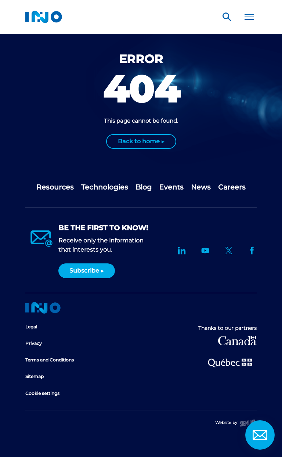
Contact (260, 435)
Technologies (104, 187)
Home (43, 308)
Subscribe (84, 270)
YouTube (205, 250)
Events (171, 187)
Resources (55, 187)
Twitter (228, 250)
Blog (143, 187)
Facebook (252, 250)
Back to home (139, 141)
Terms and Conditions (49, 360)
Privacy (33, 343)
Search (227, 16)
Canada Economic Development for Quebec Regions (237, 340)
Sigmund (247, 423)
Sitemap (34, 376)
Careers (232, 187)
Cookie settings (42, 393)
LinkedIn (181, 250)
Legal (31, 327)
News (201, 187)
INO (43, 17)
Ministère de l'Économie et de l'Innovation (230, 362)
